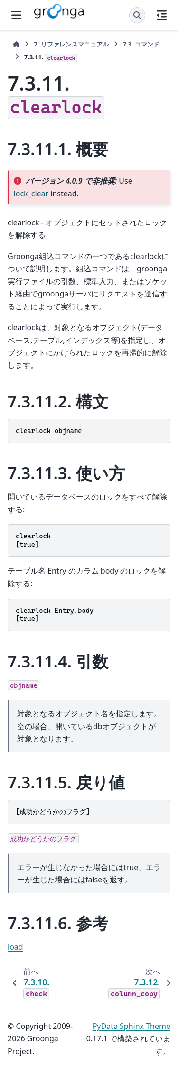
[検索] (137, 15)
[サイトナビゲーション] (16, 15)
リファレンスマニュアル (71, 44)
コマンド (141, 44)
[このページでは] (161, 15)
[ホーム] (16, 44)
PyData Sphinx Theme (131, 1026)
